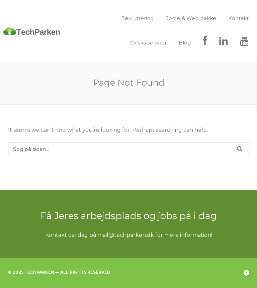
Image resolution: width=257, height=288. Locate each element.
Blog (185, 42)
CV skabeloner (148, 42)
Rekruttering (137, 18)
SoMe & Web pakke (191, 18)
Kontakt (238, 18)
